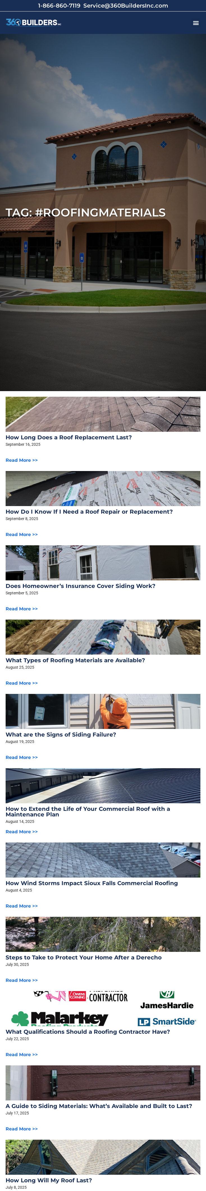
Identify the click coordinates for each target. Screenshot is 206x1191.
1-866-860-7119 (59, 5)
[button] (195, 22)
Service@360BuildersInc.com (125, 5)
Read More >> (22, 460)
